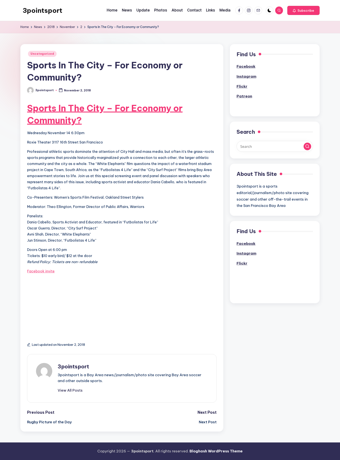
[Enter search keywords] (275, 146)
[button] (303, 10)
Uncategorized (42, 53)
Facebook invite (41, 271)
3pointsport (42, 10)
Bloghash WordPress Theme (216, 451)
